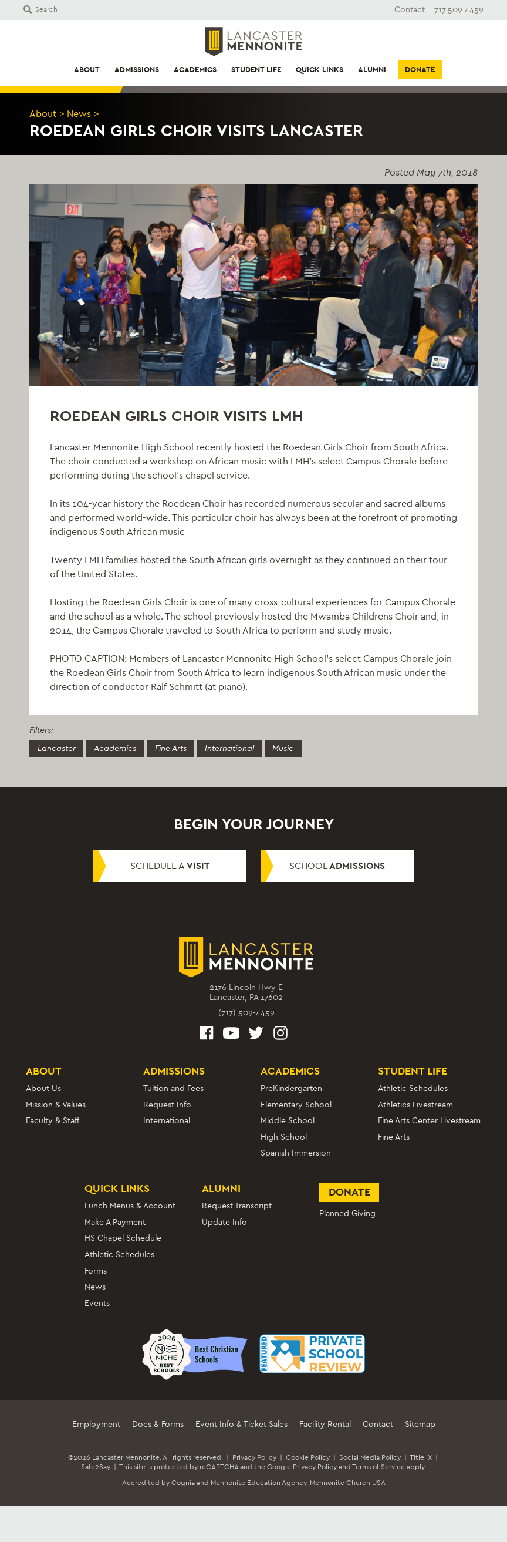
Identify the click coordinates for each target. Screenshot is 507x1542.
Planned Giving (347, 1213)
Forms (95, 1270)
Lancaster (57, 748)
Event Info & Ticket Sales (241, 1424)
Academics (195, 69)
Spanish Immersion (296, 1153)
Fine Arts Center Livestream (429, 1120)
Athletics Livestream (415, 1104)
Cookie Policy (308, 1457)
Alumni (372, 69)
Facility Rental (325, 1424)
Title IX (421, 1457)
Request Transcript (237, 1205)
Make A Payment (115, 1222)
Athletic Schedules (413, 1088)
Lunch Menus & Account (129, 1205)
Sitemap (420, 1424)
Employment (96, 1424)
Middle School (288, 1120)
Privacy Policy (254, 1457)
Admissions (136, 69)
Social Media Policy (370, 1457)
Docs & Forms (158, 1424)
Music (284, 748)
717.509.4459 (459, 10)
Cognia (183, 1483)
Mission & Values (56, 1104)
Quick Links (319, 69)
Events (97, 1303)
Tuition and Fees (173, 1088)
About (87, 69)
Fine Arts (171, 748)
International (230, 748)
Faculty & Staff (52, 1120)
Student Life (256, 69)
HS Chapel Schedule (122, 1238)
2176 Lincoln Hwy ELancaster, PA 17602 (246, 992)
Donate (420, 69)
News (79, 113)
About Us (43, 1088)
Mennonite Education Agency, (259, 1483)
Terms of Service (378, 1467)
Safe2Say (95, 1467)
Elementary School (296, 1104)
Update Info (224, 1222)
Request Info (167, 1104)
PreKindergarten (291, 1088)
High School (284, 1137)
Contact (409, 10)
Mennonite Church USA (348, 1483)
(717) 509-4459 (246, 1013)
